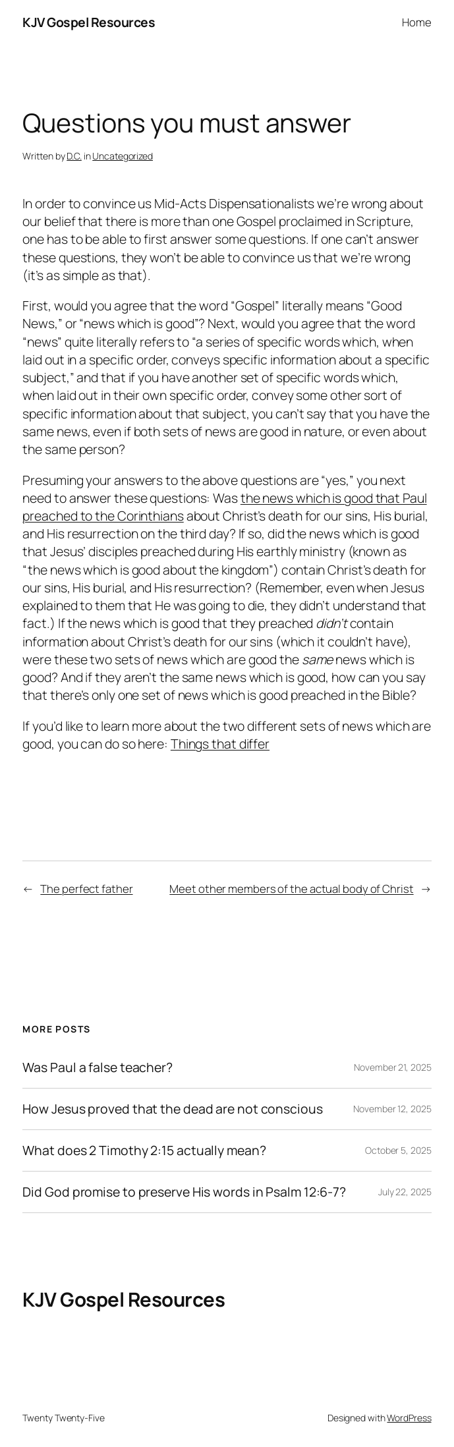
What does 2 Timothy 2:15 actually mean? (144, 1150)
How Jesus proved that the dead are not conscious (172, 1109)
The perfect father (86, 888)
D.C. (74, 156)
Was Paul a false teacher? (97, 1067)
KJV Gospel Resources (88, 22)
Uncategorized (122, 156)
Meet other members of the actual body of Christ (291, 888)
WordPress (409, 1417)
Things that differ (220, 743)
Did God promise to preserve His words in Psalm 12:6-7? (184, 1192)
